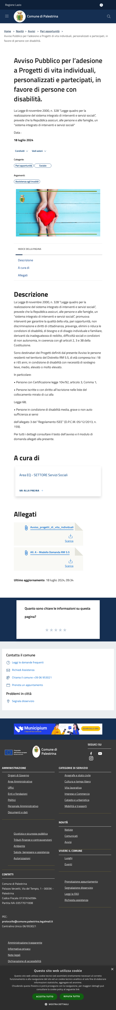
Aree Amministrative (20, 781)
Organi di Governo (18, 775)
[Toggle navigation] (7, 16)
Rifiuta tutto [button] (72, 996)
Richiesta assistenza (76, 900)
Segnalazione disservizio (79, 888)
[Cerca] (109, 16)
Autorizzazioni (22, 858)
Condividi (22, 151)
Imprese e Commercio (77, 794)
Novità (20, 31)
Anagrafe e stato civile (78, 775)
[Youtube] (100, 753)
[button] (58, 1004)
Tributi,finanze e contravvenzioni (33, 840)
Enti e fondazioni (17, 794)
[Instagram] (91, 758)
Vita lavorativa (73, 788)
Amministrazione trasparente (25, 943)
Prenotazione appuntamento (81, 881)
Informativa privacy (19, 949)
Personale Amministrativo (23, 806)
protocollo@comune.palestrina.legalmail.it (27, 921)
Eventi (68, 864)
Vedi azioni (39, 151)
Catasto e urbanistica (77, 800)
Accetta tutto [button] (44, 996)
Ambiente (19, 846)
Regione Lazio (13, 5)
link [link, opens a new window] (78, 989)
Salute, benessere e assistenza (31, 852)
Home (7, 31)
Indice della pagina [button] (29, 249)
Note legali (14, 955)
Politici (12, 800)
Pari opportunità (49, 31)
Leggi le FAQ (72, 894)
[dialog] (58, 988)
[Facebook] (91, 753)
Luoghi (68, 858)
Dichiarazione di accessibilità (24, 961)
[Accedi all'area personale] (101, 5)
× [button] (112, 969)
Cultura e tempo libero (78, 781)
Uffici (11, 788)
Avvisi (31, 31)
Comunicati (71, 836)
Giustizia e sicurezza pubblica (31, 834)
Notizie (69, 830)
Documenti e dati (18, 812)
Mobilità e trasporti (76, 806)
